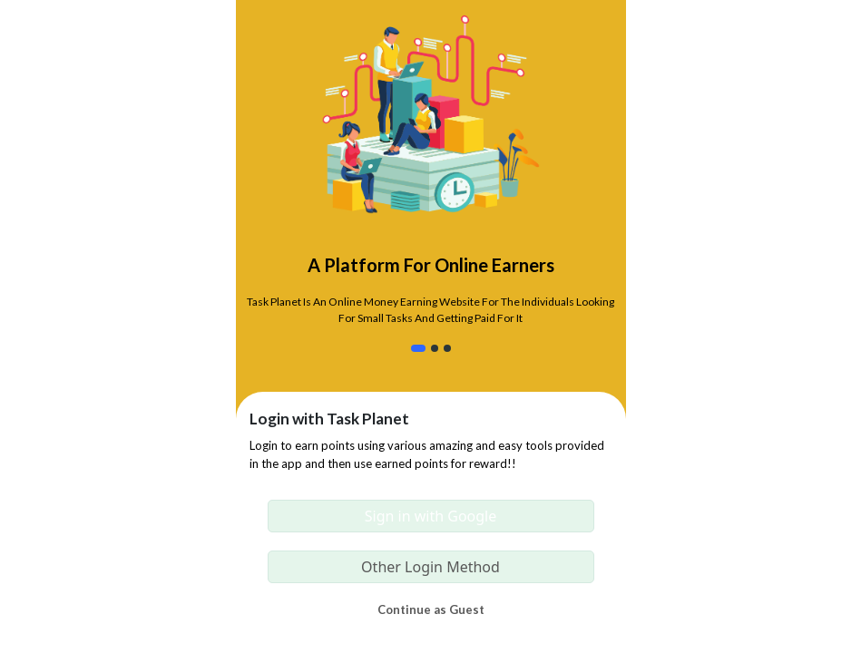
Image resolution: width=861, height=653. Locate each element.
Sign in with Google (431, 516)
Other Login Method (430, 567)
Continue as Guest (430, 609)
